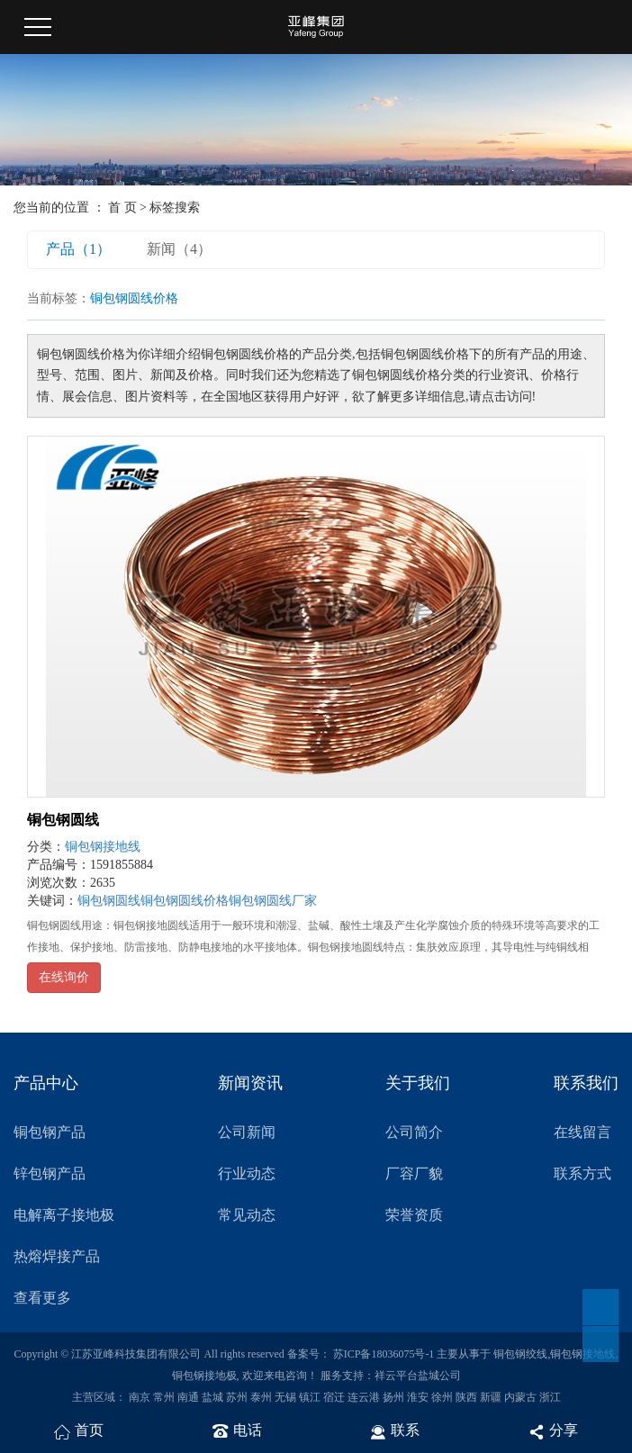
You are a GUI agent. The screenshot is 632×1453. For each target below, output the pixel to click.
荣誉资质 (414, 1215)
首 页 (122, 207)
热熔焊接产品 (57, 1256)
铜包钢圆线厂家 (273, 900)
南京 (139, 1397)
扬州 (393, 1397)
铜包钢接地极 (204, 1375)
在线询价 (64, 977)
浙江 (550, 1397)
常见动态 (246, 1215)
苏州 (237, 1397)
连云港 (364, 1397)
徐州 (442, 1397)
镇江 (310, 1397)
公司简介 (414, 1132)
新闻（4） (179, 249)
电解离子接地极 (64, 1215)
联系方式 (582, 1173)
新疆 (490, 1397)
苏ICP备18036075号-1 (384, 1354)
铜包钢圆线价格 (184, 900)
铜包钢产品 (50, 1132)
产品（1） (78, 249)
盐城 (212, 1397)
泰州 (261, 1397)
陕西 (466, 1397)
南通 (188, 1397)
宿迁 (334, 1397)
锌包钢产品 (50, 1173)
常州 (164, 1397)
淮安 (418, 1397)
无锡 (285, 1397)
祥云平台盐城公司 (418, 1375)
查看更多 (42, 1297)
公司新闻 (246, 1132)
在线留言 (582, 1132)
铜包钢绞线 (520, 1354)
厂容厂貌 (414, 1173)
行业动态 (246, 1173)
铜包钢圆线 (63, 819)
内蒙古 (520, 1397)
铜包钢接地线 (102, 846)
